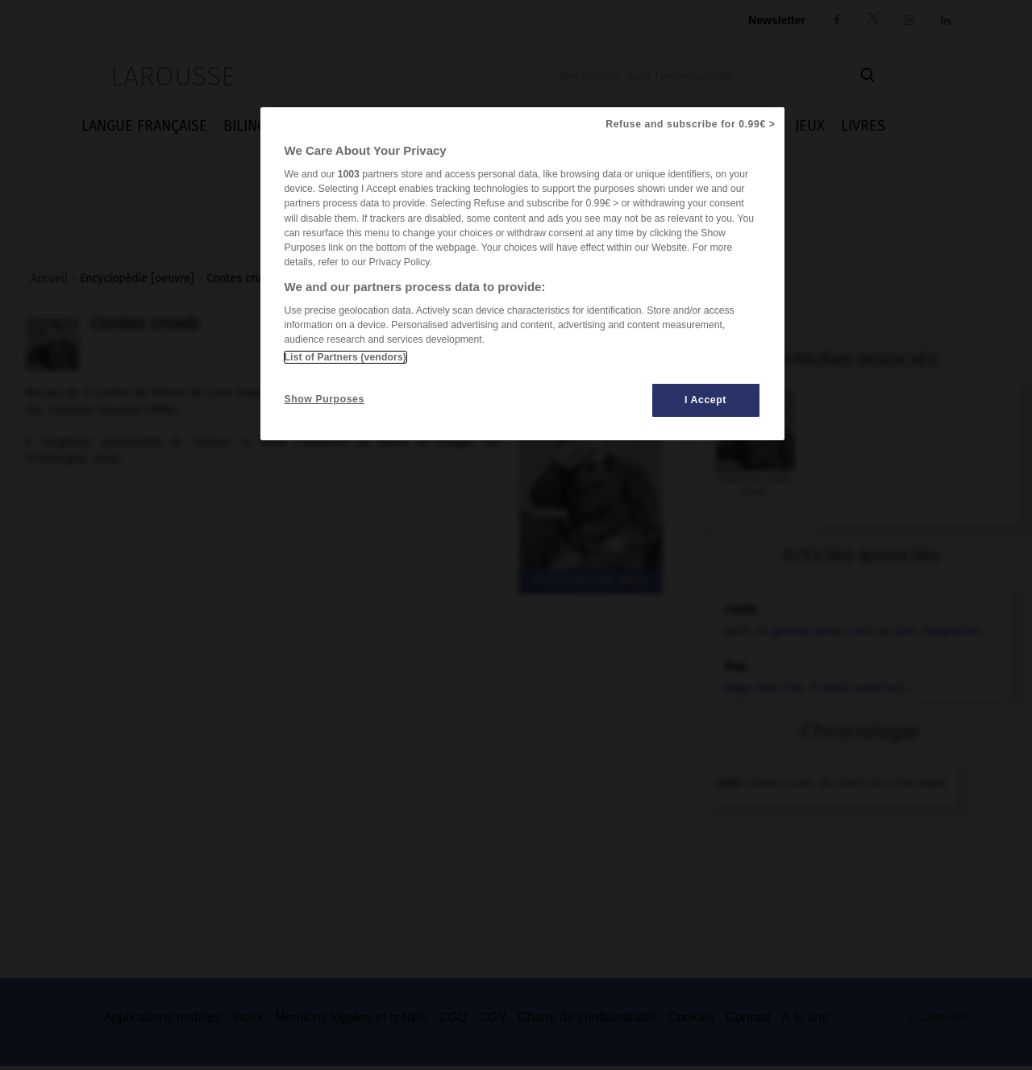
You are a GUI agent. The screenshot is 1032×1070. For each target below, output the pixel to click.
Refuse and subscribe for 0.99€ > (690, 124)
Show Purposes (324, 399)
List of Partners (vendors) (345, 357)
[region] (522, 273)
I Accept (705, 400)
